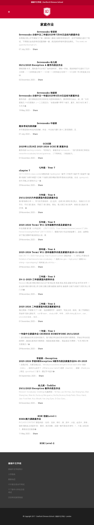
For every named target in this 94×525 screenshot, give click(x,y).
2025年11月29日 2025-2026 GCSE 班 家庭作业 (43, 146)
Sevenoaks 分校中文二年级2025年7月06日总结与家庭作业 (49, 34)
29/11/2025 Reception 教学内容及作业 (39, 388)
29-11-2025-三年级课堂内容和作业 (36, 279)
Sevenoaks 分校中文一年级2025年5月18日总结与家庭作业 (49, 95)
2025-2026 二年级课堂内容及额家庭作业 (39, 306)
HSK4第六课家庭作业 (30, 419)
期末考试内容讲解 (28, 126)
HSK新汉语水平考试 (16, 484)
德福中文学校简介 (15, 469)
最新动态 (11, 479)
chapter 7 (24, 170)
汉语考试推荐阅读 (15, 497)
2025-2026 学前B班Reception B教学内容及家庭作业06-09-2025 (53, 361)
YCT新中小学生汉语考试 (16, 490)
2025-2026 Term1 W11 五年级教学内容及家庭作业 (45, 224)
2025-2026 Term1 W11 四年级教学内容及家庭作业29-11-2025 (51, 252)
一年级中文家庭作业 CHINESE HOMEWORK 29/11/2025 (49, 333)
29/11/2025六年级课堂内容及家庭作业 (38, 197)
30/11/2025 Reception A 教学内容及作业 (41, 65)
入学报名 (11, 474)
